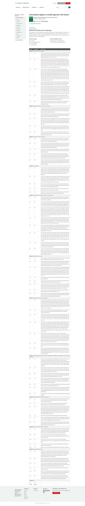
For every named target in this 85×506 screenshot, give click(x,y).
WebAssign (23, 3)
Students (34, 7)
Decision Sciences (19, 23)
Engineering (18, 25)
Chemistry (18, 21)
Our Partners (36, 490)
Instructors (26, 7)
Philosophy (18, 30)
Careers (25, 491)
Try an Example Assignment (35, 23)
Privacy (25, 494)
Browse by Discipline (19, 17)
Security (25, 495)
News (25, 493)
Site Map (25, 498)
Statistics (17, 37)
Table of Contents (33, 29)
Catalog (18, 7)
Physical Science (19, 32)
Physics (17, 34)
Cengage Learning (41, 18)
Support (41, 7)
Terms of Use (32, 27)
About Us (25, 490)
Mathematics (18, 28)
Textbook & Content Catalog (20, 15)
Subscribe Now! (56, 492)
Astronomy (18, 19)
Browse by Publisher (19, 40)
